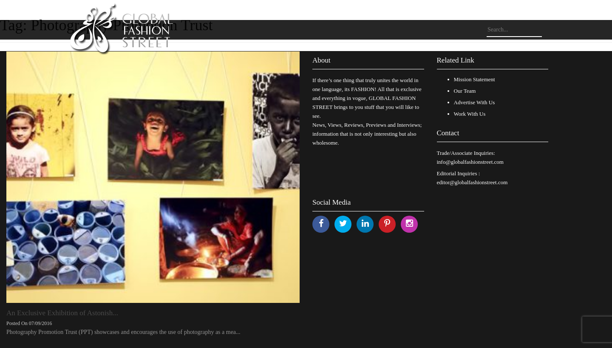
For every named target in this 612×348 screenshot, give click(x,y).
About (321, 60)
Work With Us (470, 114)
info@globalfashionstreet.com (470, 162)
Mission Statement (474, 79)
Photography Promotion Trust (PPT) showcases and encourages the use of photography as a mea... (123, 332)
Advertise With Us (474, 102)
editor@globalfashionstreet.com (472, 182)
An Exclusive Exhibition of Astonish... (62, 313)
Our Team (465, 91)
